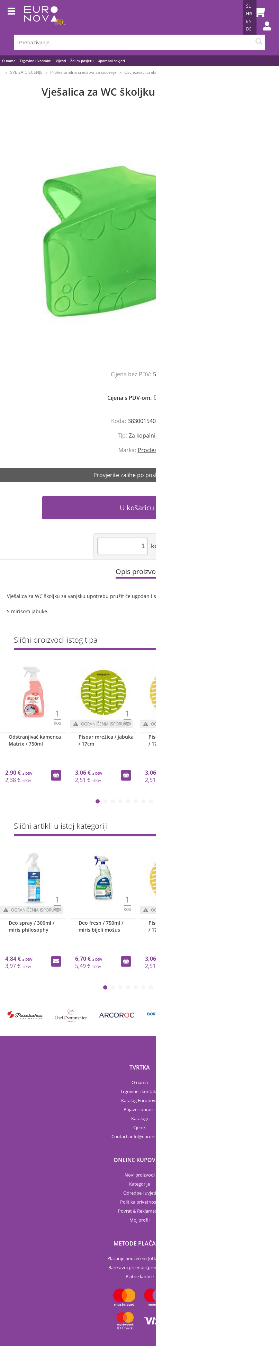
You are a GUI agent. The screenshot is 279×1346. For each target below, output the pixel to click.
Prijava (263, 33)
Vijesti (61, 60)
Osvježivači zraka (141, 72)
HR (249, 14)
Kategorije (139, 1184)
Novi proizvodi (140, 1175)
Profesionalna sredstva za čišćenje (83, 72)
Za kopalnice (145, 435)
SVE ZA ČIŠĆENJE (26, 72)
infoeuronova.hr (149, 1136)
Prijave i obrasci (139, 1109)
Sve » (259, 641)
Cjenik (139, 1127)
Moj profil (139, 1220)
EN (249, 21)
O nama (9, 60)
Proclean (149, 450)
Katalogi (139, 1118)
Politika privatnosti (139, 1202)
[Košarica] (258, 12)
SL (248, 6)
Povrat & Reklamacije (139, 1211)
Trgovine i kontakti (36, 60)
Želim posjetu (81, 60)
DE (249, 29)
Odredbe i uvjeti (139, 1193)
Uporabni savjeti (111, 60)
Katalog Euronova (139, 1100)
